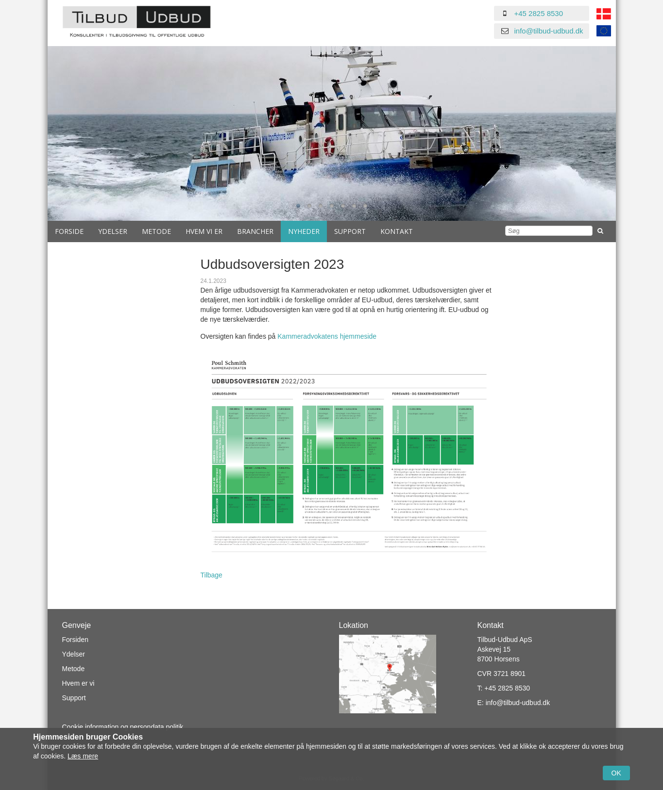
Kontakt (396, 231)
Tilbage (211, 575)
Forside (69, 231)
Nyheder (304, 231)
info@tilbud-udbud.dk (548, 31)
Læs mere (83, 756)
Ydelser (112, 231)
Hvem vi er (204, 231)
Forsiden (75, 639)
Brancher (255, 231)
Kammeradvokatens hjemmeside (326, 336)
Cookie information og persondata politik (123, 727)
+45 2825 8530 (538, 13)
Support (350, 231)
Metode (156, 231)
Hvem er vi (78, 683)
